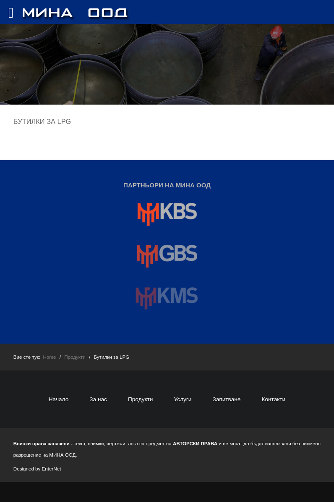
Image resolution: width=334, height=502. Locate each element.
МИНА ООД (62, 454)
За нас (98, 399)
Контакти (273, 399)
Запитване (226, 399)
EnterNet (51, 468)
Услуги (182, 399)
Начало (59, 399)
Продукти (140, 399)
